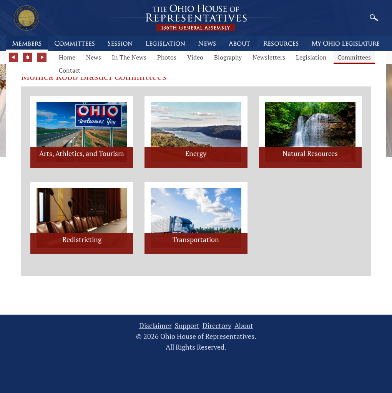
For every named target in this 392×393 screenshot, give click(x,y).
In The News (129, 57)
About (243, 326)
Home (67, 57)
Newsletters (268, 57)
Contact (69, 70)
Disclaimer (155, 326)
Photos (166, 57)
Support (187, 326)
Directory (217, 326)
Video (195, 57)
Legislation (311, 57)
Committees (354, 57)
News (93, 57)
